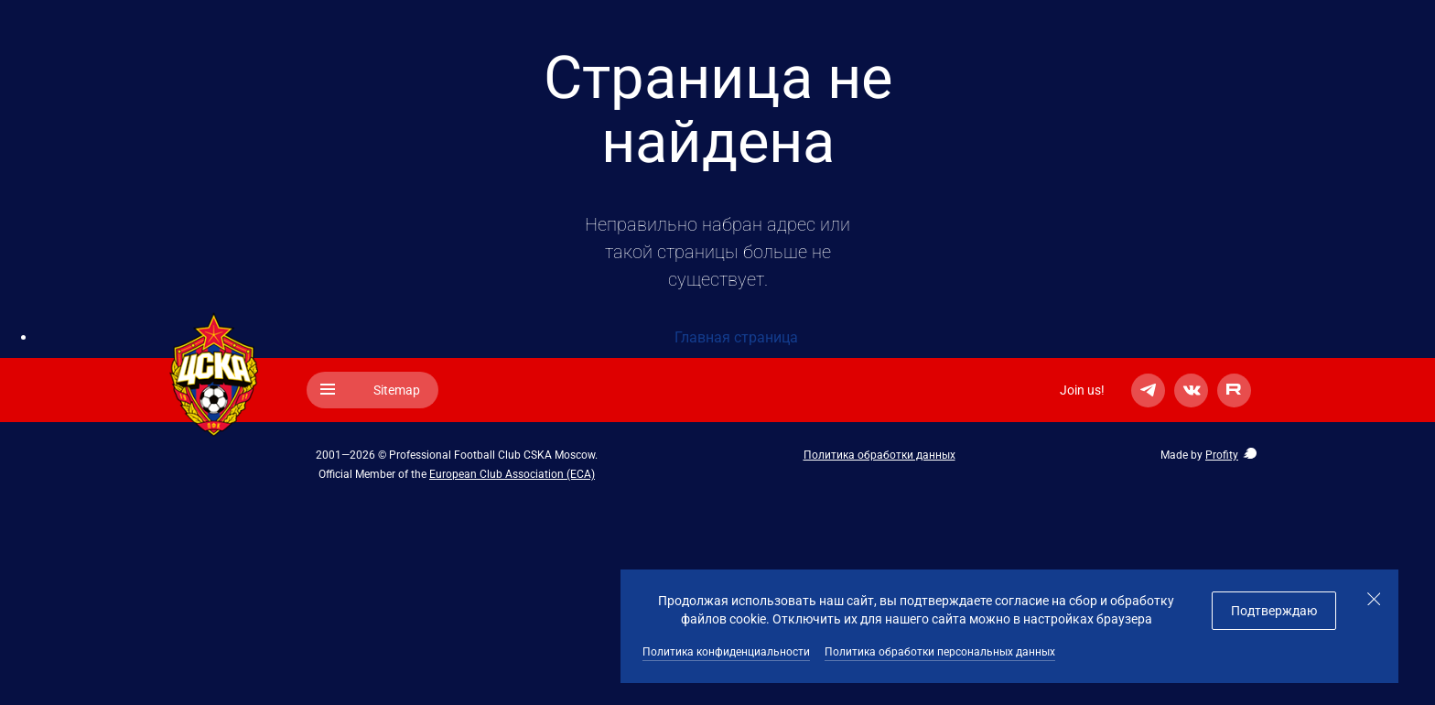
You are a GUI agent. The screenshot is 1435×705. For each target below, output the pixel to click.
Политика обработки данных (879, 455)
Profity (1221, 455)
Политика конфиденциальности (726, 651)
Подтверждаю (1274, 610)
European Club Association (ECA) (512, 474)
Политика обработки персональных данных (940, 651)
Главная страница (736, 337)
